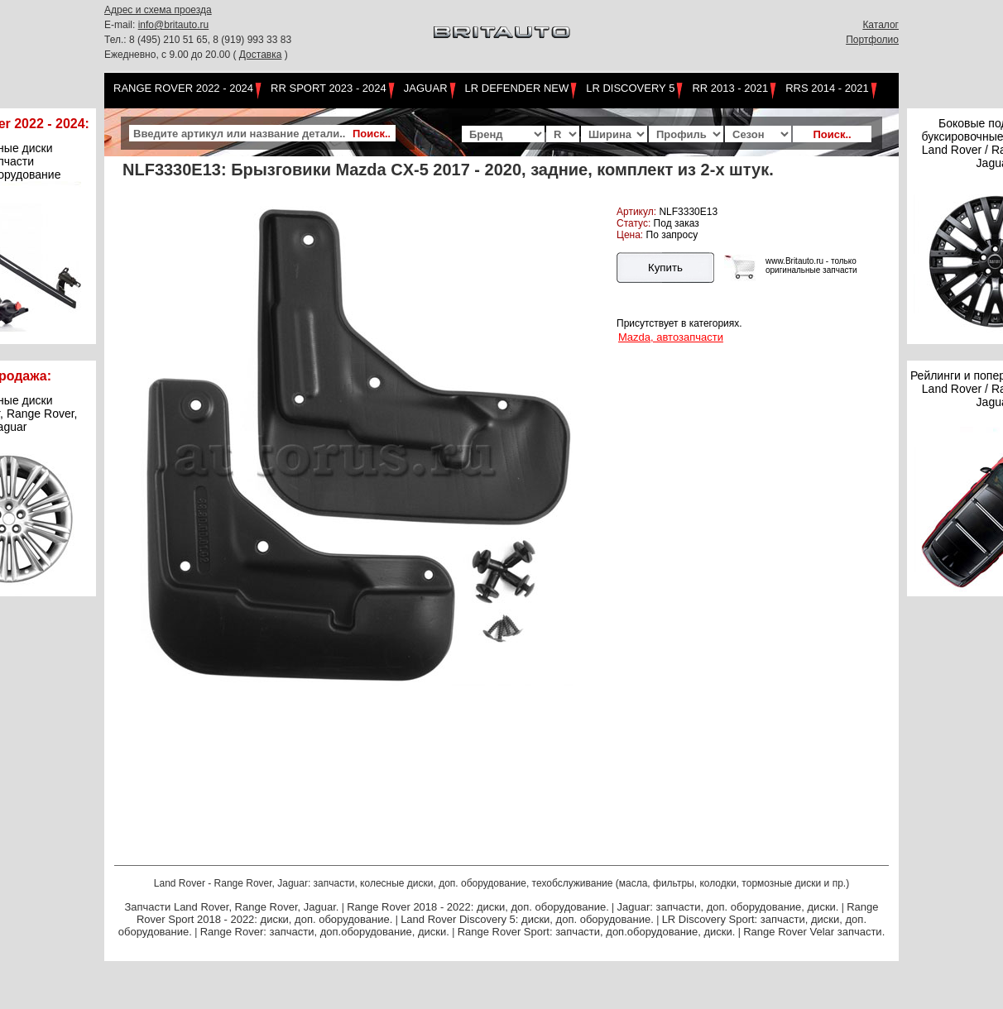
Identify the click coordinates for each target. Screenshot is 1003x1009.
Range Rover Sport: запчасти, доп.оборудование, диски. (597, 931)
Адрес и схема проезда (158, 10)
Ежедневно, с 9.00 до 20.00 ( (171, 54)
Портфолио (872, 39)
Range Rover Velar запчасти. (814, 931)
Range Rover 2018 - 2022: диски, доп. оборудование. (478, 907)
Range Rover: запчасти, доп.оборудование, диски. (324, 931)
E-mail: (121, 25)
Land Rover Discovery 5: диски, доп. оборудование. (527, 919)
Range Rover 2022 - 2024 (183, 88)
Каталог (880, 25)
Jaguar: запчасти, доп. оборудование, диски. (728, 907)
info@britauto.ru (173, 25)
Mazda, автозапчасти (670, 337)
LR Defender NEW (517, 88)
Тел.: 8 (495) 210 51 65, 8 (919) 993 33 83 (197, 39)
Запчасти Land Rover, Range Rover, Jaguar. (231, 907)
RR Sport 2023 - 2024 (328, 88)
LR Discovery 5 (630, 88)
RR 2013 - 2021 (730, 88)
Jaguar (426, 88)
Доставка (260, 54)
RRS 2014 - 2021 (826, 88)
